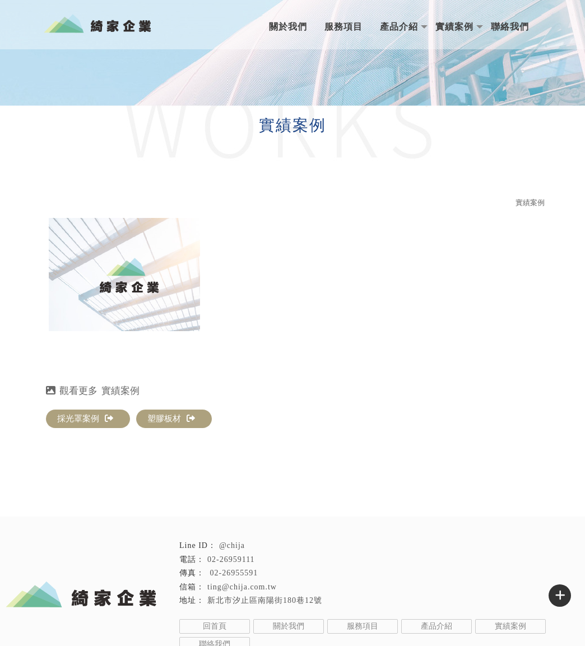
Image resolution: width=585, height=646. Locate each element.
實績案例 (454, 26)
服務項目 (343, 26)
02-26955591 (232, 573)
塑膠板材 (171, 418)
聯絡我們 (510, 26)
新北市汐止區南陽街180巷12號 (264, 600)
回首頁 (214, 626)
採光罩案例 (85, 418)
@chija (232, 545)
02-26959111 (231, 559)
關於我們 (288, 26)
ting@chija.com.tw (242, 587)
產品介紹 (399, 26)
